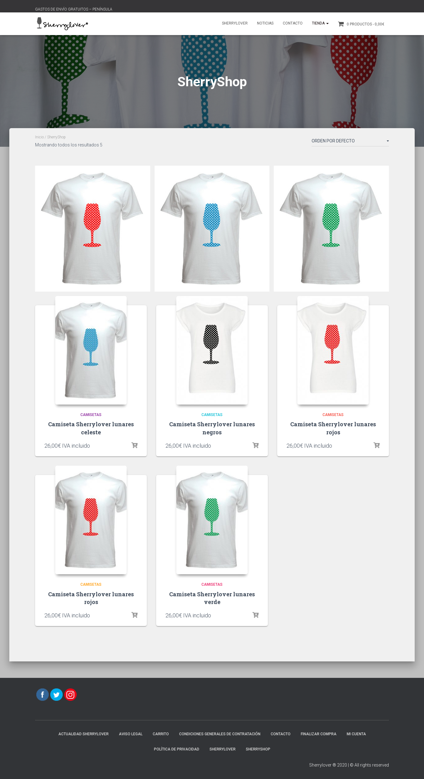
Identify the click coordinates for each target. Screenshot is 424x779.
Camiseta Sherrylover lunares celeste (91, 428)
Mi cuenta (356, 734)
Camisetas (90, 415)
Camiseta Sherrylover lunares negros (212, 428)
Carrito (161, 734)
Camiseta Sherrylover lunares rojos (333, 428)
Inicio (39, 137)
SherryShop (258, 749)
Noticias (265, 23)
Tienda (320, 23)
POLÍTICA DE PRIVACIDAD (176, 749)
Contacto (293, 23)
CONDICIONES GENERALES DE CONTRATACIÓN (219, 734)
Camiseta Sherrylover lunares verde (212, 598)
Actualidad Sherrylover (83, 734)
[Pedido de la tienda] (350, 142)
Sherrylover (235, 23)
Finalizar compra (318, 734)
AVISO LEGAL (130, 734)
